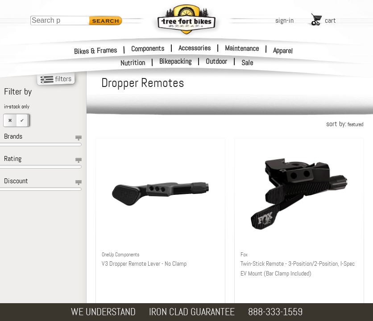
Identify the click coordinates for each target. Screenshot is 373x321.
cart (330, 20)
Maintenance (242, 48)
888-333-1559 (275, 311)
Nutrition (132, 63)
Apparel (283, 50)
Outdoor (216, 61)
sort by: (344, 123)
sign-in (284, 20)
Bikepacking (175, 61)
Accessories (194, 48)
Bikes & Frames (95, 50)
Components (147, 48)
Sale (247, 63)
